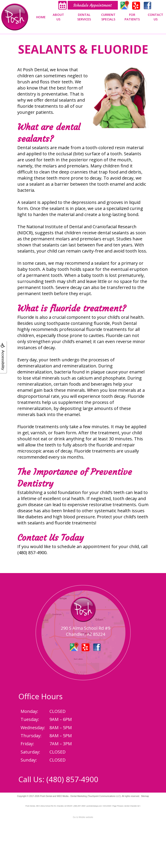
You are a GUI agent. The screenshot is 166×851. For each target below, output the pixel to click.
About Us (58, 16)
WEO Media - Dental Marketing (72, 796)
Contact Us (155, 16)
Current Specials (108, 16)
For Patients (132, 16)
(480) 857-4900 (72, 779)
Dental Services (84, 16)
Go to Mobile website (83, 817)
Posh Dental (46, 796)
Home (41, 17)
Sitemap (145, 796)
